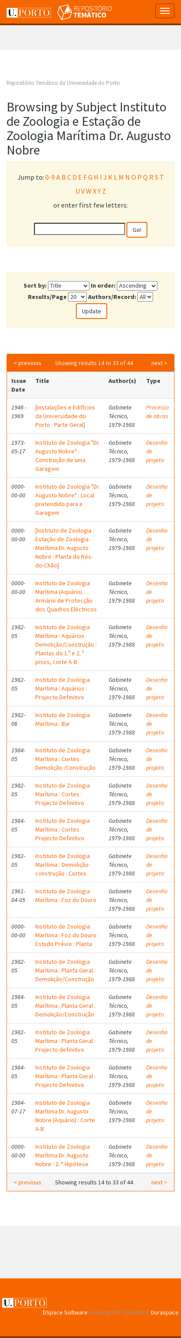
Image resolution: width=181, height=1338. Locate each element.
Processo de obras (157, 411)
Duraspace (165, 1312)
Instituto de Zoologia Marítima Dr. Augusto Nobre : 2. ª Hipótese (62, 1155)
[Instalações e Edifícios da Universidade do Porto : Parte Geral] (65, 416)
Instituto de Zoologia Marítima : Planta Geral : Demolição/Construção (65, 970)
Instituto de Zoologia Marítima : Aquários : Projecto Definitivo (62, 688)
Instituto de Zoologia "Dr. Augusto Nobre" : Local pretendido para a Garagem (67, 499)
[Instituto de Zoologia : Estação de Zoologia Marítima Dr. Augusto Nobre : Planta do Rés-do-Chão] (64, 547)
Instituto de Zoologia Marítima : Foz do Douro (65, 895)
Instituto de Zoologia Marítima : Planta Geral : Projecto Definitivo (65, 1076)
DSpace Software (65, 1312)
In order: (103, 285)
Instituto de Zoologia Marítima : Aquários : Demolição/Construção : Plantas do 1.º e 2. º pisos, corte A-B (66, 644)
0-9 (50, 177)
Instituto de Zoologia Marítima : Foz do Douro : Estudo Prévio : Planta (67, 935)
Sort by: (35, 285)
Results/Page (47, 297)
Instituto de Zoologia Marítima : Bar (62, 719)
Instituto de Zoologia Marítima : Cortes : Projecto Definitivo (62, 794)
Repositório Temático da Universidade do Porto (63, 83)
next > (159, 363)
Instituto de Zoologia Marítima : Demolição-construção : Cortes (62, 864)
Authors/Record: (112, 297)
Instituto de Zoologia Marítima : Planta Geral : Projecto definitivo (65, 1040)
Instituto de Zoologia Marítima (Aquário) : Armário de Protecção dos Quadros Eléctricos (66, 596)
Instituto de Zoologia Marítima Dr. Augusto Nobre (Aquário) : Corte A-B (65, 1116)
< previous (27, 363)
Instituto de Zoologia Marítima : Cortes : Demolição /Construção (65, 758)
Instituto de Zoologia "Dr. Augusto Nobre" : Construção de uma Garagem (67, 456)
